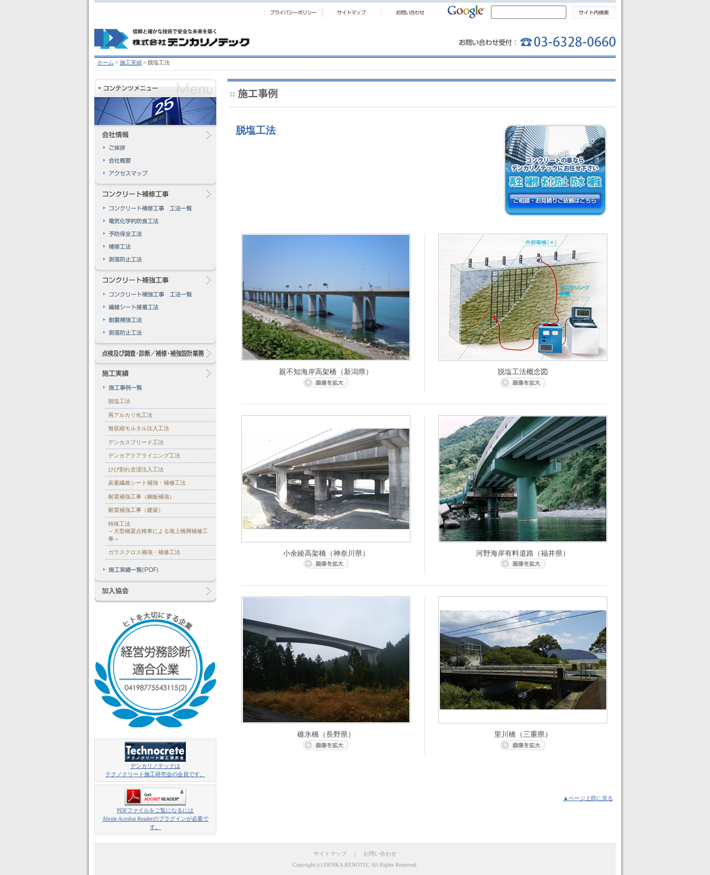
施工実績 (131, 62)
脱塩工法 (119, 401)
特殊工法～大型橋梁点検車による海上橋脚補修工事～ (158, 531)
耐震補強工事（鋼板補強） (141, 497)
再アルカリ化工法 (130, 415)
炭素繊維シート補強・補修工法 (147, 483)
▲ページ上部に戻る (588, 798)
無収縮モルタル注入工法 (138, 428)
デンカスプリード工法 (136, 442)
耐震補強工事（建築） (136, 510)
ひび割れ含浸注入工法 (136, 469)
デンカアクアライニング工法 (144, 455)
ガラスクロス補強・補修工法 (144, 552)
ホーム (105, 62)
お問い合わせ (380, 854)
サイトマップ (330, 854)
